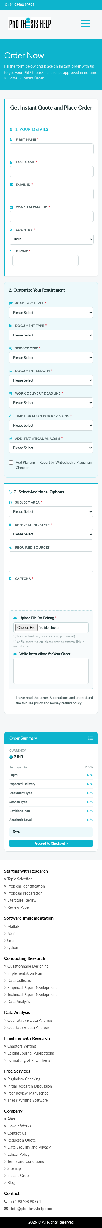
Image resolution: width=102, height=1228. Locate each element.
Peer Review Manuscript (26, 1093)
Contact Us (15, 1133)
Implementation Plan (23, 973)
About (11, 1119)
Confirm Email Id (30, 207)
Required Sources (29, 547)
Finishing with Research (27, 1037)
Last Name (23, 162)
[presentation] (40, 591)
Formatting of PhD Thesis (27, 1060)
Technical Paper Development (30, 994)
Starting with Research (26, 870)
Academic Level (27, 303)
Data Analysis (17, 1001)
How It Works (17, 1126)
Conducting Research (24, 958)
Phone (20, 251)
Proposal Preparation (23, 893)
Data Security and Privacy (27, 1147)
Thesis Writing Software (26, 1100)
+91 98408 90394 (19, 5)
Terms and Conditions (24, 1161)
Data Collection (18, 980)
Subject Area (25, 502)
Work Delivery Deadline (36, 393)
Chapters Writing (20, 1046)
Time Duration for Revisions (40, 416)
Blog (9, 1182)
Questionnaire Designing (26, 966)
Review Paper (17, 907)
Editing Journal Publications (29, 1053)
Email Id (21, 185)
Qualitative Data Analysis (26, 1027)
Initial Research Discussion (28, 1086)
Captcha (21, 579)
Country (22, 230)
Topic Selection (18, 879)
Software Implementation (29, 917)
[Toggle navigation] (85, 23)
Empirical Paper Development (30, 987)
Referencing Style (30, 525)
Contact (12, 1193)
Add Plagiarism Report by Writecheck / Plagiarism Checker (54, 465)
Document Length (30, 371)
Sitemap (12, 1168)
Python (11, 947)
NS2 (9, 933)
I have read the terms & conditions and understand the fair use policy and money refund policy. (54, 700)
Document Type (28, 326)
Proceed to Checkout (51, 843)
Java (9, 940)
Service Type (25, 348)
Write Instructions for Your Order (41, 654)
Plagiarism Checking (22, 1079)
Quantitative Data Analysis (28, 1020)
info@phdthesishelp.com (28, 1208)
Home (10, 78)
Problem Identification (24, 886)
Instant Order (17, 1175)
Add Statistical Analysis (36, 438)
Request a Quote (20, 1140)
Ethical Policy (16, 1154)
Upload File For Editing (34, 618)
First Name (24, 140)
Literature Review (20, 900)
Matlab (11, 926)
